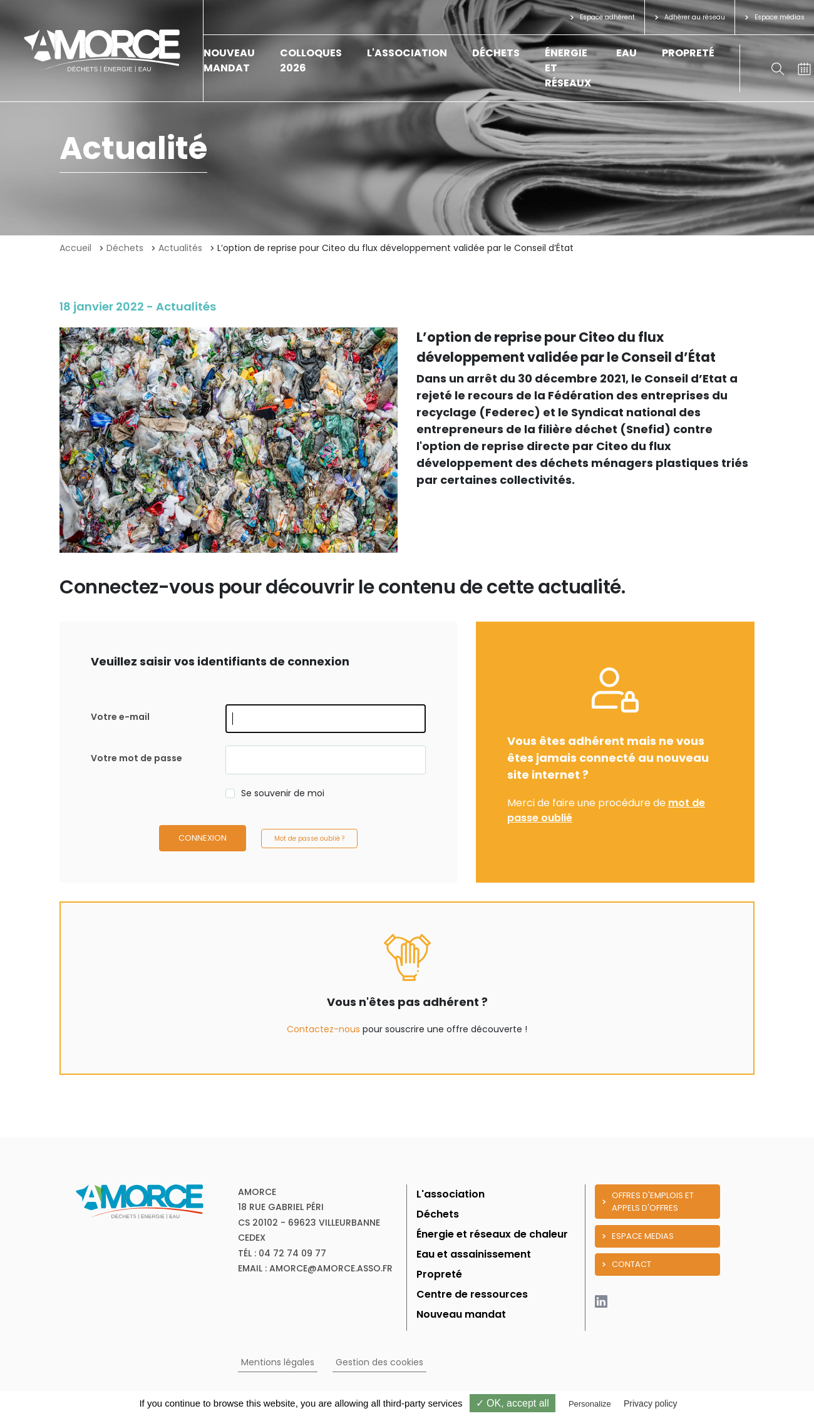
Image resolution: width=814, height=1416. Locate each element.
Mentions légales (277, 1362)
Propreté (688, 53)
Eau (626, 53)
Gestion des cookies (379, 1362)
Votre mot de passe (136, 758)
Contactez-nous (323, 1029)
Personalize (590, 1403)
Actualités (180, 248)
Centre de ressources (472, 1294)
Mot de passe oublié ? (309, 838)
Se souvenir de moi (282, 793)
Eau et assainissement (473, 1254)
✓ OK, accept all (512, 1403)
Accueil (75, 248)
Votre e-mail (120, 717)
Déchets (496, 53)
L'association (407, 53)
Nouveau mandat (229, 60)
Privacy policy (650, 1403)
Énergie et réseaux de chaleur (492, 1234)
